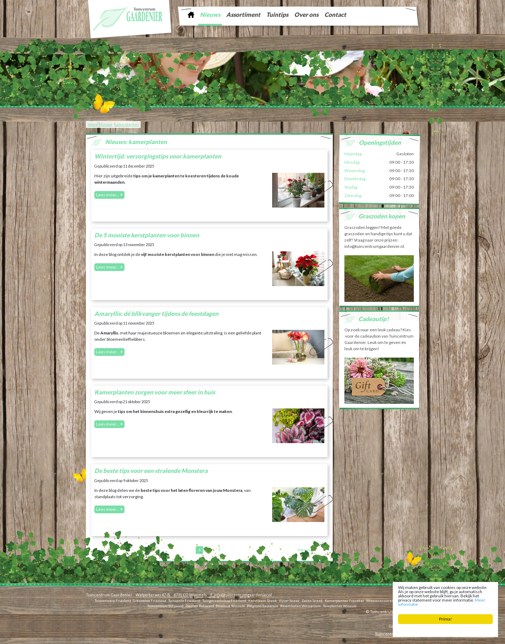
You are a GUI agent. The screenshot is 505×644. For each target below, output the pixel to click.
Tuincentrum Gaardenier (109, 594)
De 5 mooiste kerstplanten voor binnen (146, 235)
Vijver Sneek (289, 600)
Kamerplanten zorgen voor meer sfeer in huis (154, 392)
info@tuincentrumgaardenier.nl (243, 594)
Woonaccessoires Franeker (387, 600)
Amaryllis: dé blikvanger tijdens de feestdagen (156, 313)
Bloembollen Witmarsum (300, 605)
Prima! (445, 619)
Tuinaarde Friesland (184, 600)
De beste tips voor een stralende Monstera (151, 470)
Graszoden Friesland (149, 600)
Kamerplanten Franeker (344, 600)
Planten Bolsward (200, 605)
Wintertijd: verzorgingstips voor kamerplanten (157, 156)
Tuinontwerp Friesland (113, 600)
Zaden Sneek (312, 600)
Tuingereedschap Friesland (224, 600)
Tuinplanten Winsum (340, 605)
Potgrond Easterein (262, 605)
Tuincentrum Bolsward (165, 605)
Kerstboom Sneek (262, 600)
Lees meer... (107, 194)
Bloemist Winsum (230, 605)
